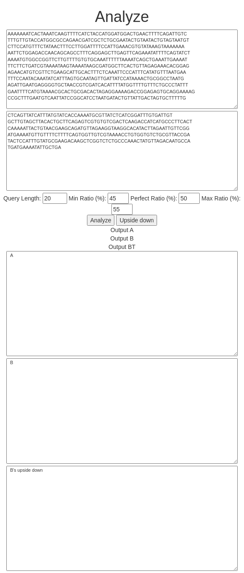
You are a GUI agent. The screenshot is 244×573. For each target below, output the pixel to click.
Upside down (136, 220)
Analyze (100, 220)
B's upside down (122, 518)
